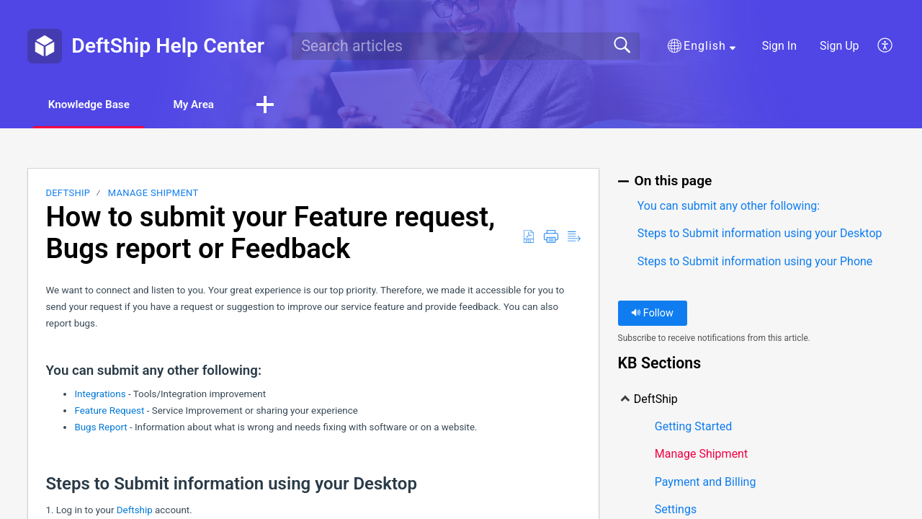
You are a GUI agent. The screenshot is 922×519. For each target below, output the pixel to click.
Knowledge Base (95, 105)
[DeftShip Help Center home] (44, 46)
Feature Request (109, 411)
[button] (701, 46)
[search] (466, 46)
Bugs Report (100, 427)
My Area (210, 105)
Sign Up (839, 46)
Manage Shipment (153, 194)
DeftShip (67, 194)
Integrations (101, 394)
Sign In (779, 46)
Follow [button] (652, 314)
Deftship (136, 510)
